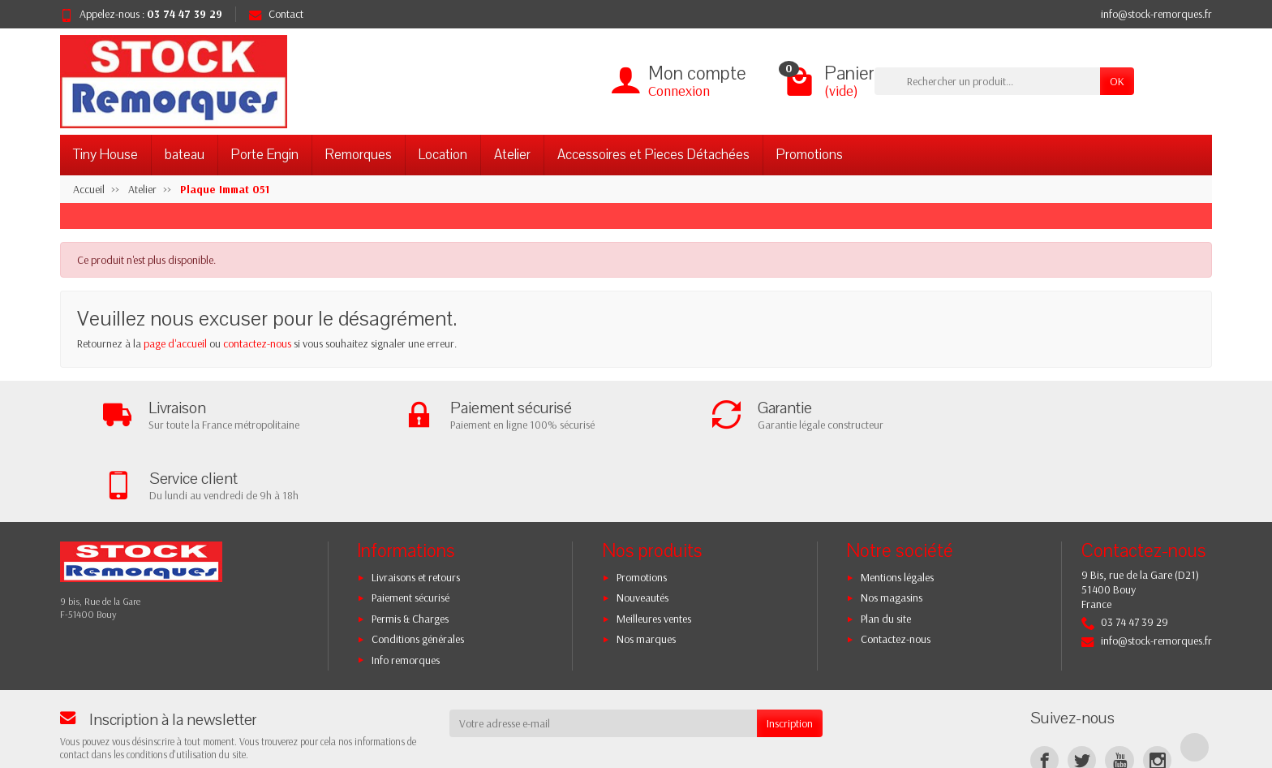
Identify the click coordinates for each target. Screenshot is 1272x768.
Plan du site (886, 548)
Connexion (679, 90)
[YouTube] (1119, 690)
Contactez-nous (895, 569)
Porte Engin (265, 154)
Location (443, 154)
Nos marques (646, 569)
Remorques (358, 154)
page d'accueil (175, 343)
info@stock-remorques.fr (1156, 13)
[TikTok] (1194, 677)
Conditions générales (418, 569)
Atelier (512, 154)
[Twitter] (1082, 690)
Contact (276, 13)
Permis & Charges (410, 548)
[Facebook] (1044, 690)
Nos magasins (891, 527)
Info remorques (406, 589)
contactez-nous (257, 343)
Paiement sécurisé (410, 527)
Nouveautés (642, 527)
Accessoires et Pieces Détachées (653, 154)
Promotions (809, 154)
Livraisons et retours (416, 507)
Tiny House (105, 154)
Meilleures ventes (654, 548)
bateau (184, 154)
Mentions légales (897, 507)
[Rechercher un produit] (987, 81)
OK (1117, 81)
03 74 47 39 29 (184, 13)
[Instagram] (1157, 690)
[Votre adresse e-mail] (603, 653)
